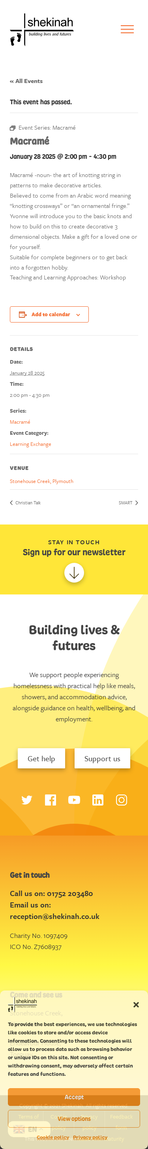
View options (74, 1119)
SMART (126, 502)
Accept (74, 1097)
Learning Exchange (30, 444)
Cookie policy (53, 1137)
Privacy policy (90, 1137)
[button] (136, 1004)
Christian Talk (27, 502)
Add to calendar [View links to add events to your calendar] (51, 314)
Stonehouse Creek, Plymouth (41, 481)
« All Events (26, 80)
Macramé (20, 422)
